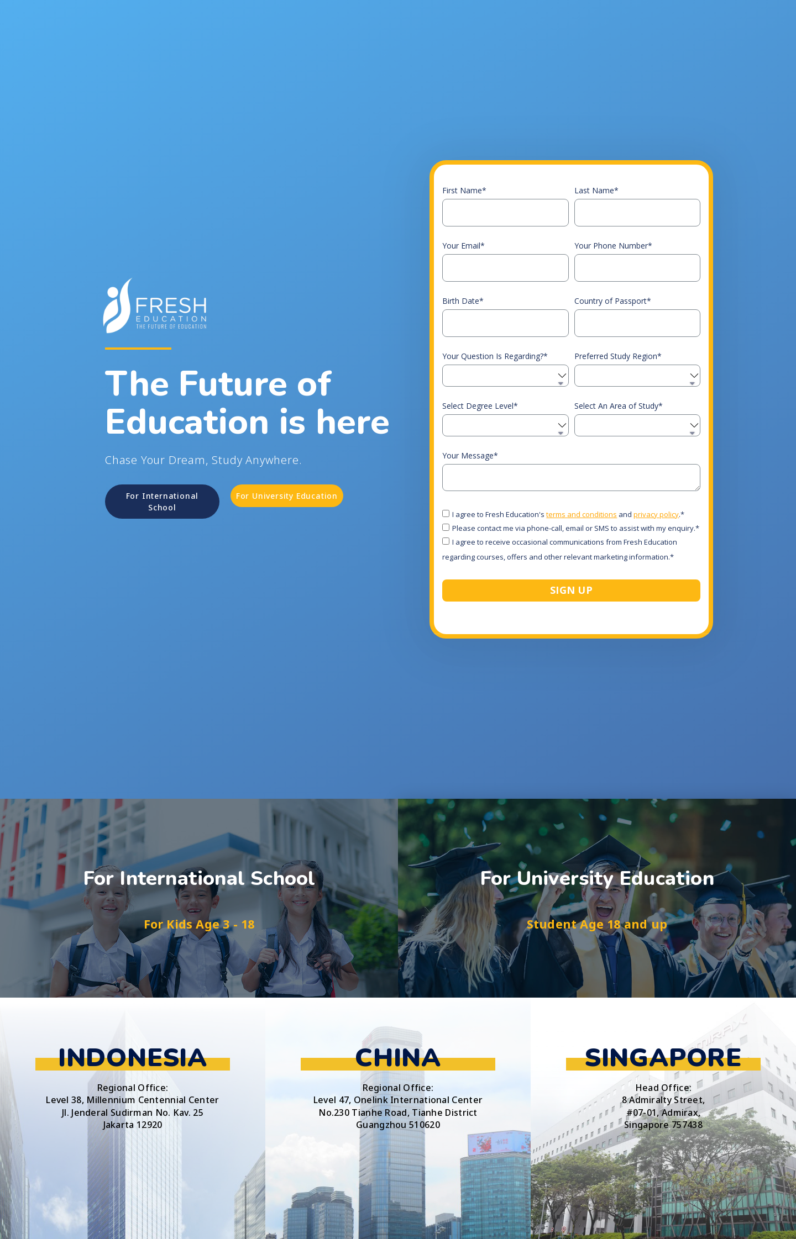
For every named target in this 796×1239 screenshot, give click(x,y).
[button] (162, 501)
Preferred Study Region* (618, 356)
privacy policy (656, 514)
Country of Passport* (612, 301)
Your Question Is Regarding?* (495, 356)
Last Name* (596, 190)
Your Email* (463, 246)
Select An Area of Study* (618, 406)
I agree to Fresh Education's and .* (568, 514)
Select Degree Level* (480, 406)
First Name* (464, 190)
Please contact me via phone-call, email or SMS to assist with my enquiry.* (575, 528)
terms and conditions (581, 514)
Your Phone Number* (613, 246)
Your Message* (470, 456)
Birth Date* (463, 301)
